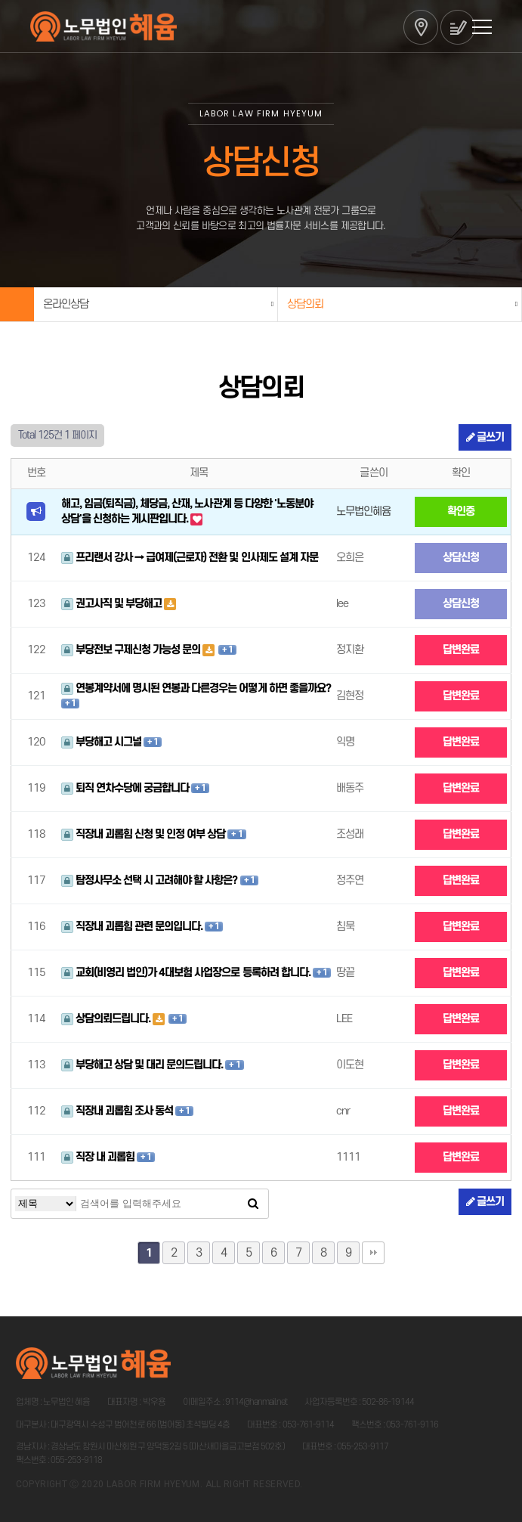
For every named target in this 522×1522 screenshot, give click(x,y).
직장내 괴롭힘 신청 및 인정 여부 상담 (144, 834)
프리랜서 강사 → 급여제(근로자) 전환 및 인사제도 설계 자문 (189, 557)
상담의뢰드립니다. (107, 1018)
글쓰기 (485, 437)
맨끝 (373, 1252)
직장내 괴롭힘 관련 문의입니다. (133, 926)
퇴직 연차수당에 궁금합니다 (126, 788)
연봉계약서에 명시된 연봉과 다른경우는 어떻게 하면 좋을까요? (196, 688)
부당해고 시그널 (102, 742)
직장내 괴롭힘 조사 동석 (118, 1111)
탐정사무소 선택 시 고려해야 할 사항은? (150, 880)
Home (17, 304)
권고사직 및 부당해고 (113, 603)
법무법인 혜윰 (103, 26)
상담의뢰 (305, 304)
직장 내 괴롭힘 (99, 1157)
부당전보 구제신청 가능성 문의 (132, 649)
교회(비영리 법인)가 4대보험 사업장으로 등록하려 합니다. (187, 972)
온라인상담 (65, 304)
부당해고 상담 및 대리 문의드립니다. (143, 1065)
